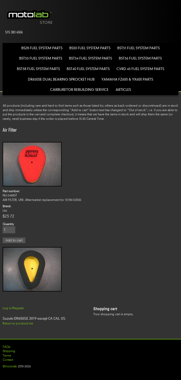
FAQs (6, 347)
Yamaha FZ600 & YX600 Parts (127, 79)
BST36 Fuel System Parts (140, 58)
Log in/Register (13, 308)
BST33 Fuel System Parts (40, 58)
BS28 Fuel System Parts (41, 48)
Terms (7, 355)
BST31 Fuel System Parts (138, 48)
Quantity (8, 224)
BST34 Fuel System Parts (90, 58)
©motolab (10, 366)
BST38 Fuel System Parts (38, 69)
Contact (8, 360)
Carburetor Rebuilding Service (79, 89)
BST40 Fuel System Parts (88, 69)
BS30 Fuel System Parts (89, 48)
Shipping (9, 351)
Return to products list (18, 323)
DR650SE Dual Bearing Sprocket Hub (61, 79)
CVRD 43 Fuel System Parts (140, 69)
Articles (123, 89)
